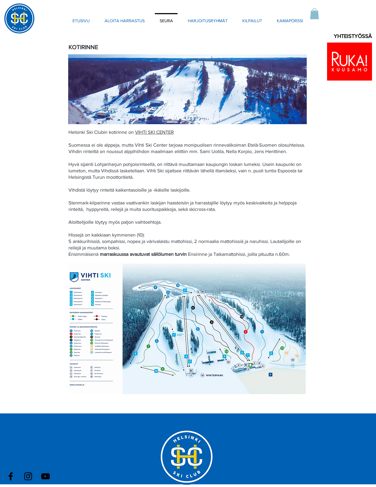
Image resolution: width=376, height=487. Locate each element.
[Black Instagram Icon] (28, 476)
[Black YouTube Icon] (45, 476)
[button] (314, 13)
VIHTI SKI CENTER (154, 132)
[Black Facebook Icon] (10, 476)
